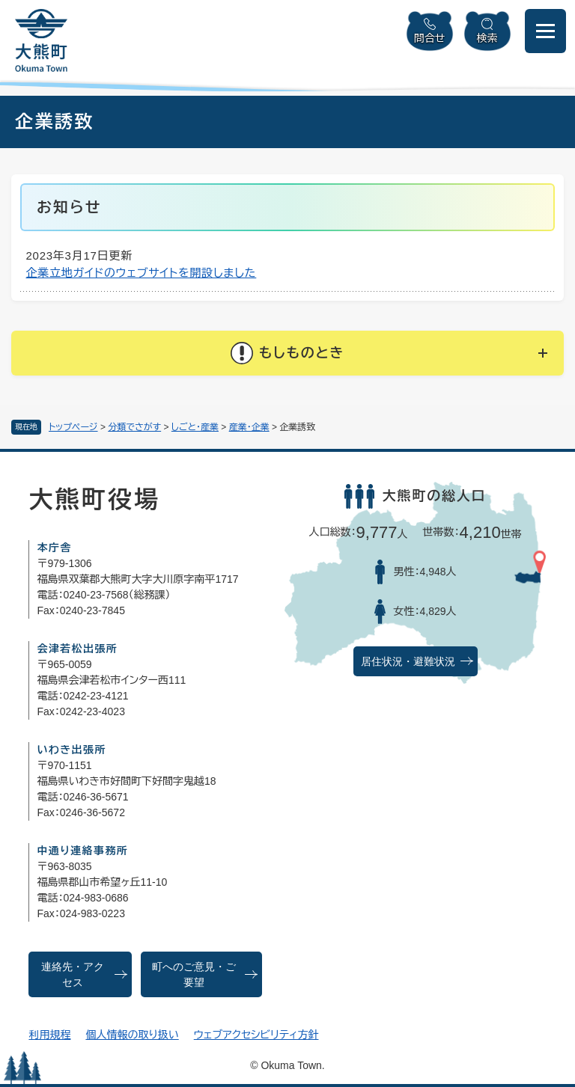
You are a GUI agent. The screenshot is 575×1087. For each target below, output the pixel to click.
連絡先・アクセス (72, 974)
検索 (487, 38)
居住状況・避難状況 (408, 661)
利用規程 (49, 1035)
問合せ (429, 38)
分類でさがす (134, 427)
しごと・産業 (195, 427)
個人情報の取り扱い (131, 1035)
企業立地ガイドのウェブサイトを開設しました (141, 272)
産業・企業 (249, 427)
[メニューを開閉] (545, 31)
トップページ (73, 427)
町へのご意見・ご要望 (194, 974)
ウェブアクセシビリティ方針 (256, 1035)
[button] (287, 353)
